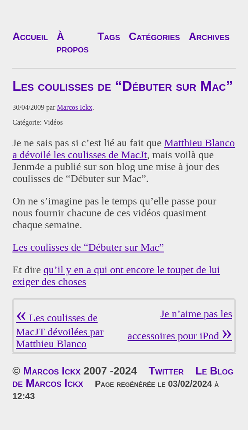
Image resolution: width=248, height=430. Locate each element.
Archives (209, 36)
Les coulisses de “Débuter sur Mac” (88, 247)
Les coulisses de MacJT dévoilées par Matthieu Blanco (60, 330)
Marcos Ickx (74, 107)
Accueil (30, 36)
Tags (109, 36)
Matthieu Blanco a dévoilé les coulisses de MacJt (123, 148)
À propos (73, 42)
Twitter (166, 371)
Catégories (154, 36)
